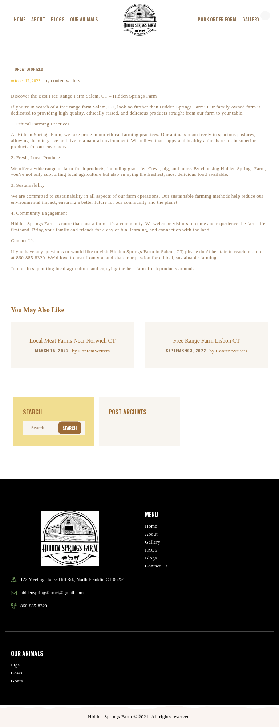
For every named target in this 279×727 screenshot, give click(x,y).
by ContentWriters (62, 80)
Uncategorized (29, 69)
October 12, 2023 (25, 80)
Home (151, 526)
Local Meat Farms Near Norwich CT (72, 341)
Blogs (151, 558)
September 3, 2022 (186, 350)
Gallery (152, 542)
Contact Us (156, 566)
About (151, 534)
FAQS (151, 550)
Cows (17, 673)
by (91, 351)
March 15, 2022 (52, 350)
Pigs (15, 665)
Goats (17, 680)
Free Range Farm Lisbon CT (206, 341)
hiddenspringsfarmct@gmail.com (52, 592)
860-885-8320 (33, 605)
